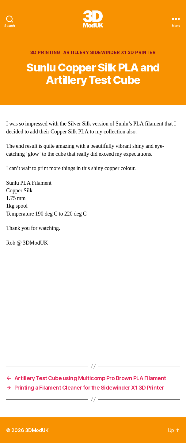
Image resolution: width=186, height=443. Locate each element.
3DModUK (36, 430)
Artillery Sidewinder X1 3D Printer (109, 52)
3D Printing (45, 52)
